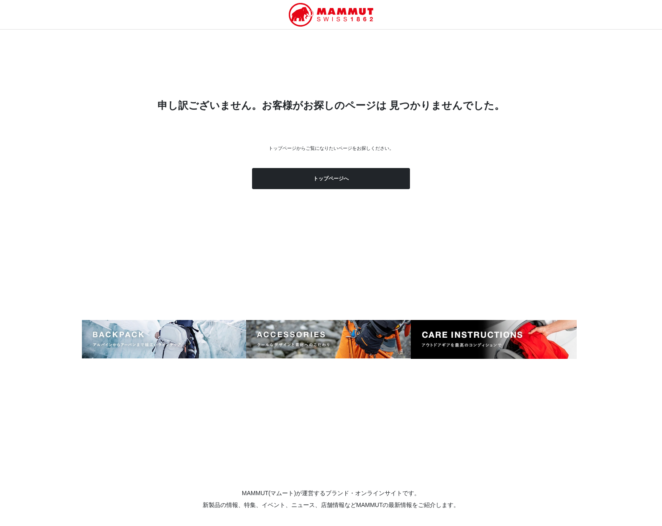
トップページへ (331, 179)
